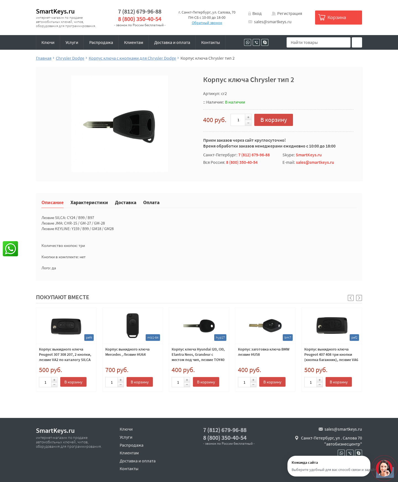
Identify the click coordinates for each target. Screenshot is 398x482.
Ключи (47, 42)
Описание (52, 202)
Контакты (210, 42)
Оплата (151, 202)
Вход (257, 13)
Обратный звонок (207, 22)
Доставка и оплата (172, 42)
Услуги (72, 42)
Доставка (125, 202)
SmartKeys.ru (55, 11)
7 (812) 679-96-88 (139, 11)
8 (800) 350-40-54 (139, 19)
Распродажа (101, 42)
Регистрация (289, 13)
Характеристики (89, 202)
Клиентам (133, 42)
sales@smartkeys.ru (273, 21)
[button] (359, 297)
